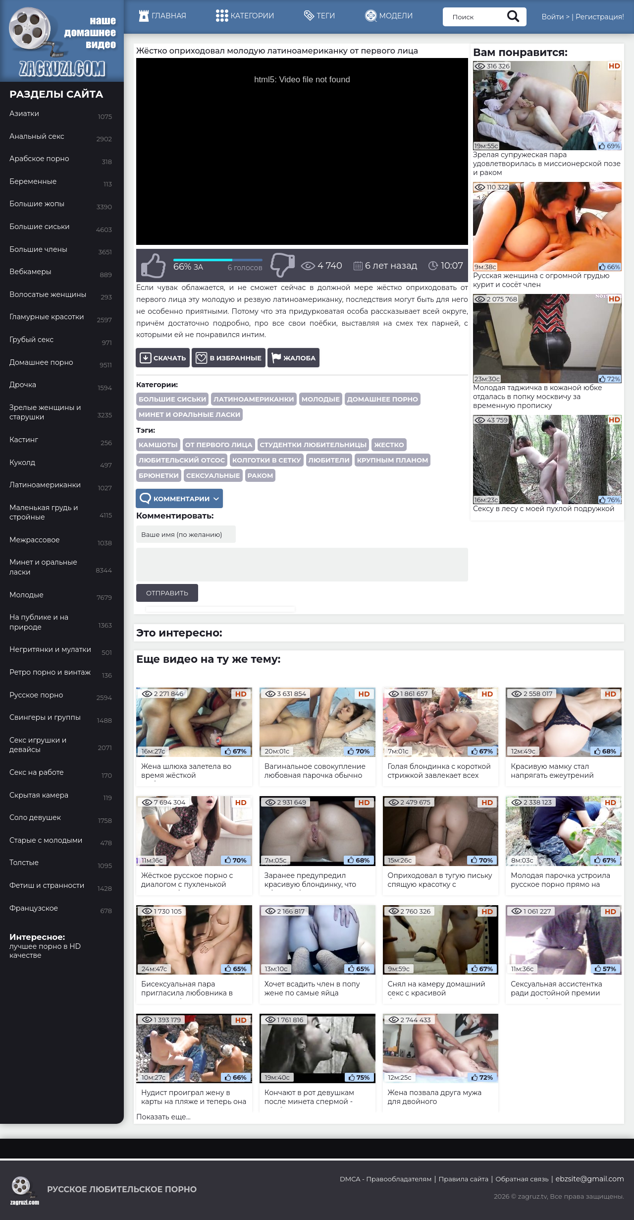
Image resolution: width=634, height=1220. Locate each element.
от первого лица (219, 445)
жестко (389, 445)
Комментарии (179, 498)
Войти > (555, 16)
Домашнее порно (382, 399)
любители (329, 460)
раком (260, 475)
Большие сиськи (172, 399)
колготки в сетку (266, 460)
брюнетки (159, 475)
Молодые (321, 399)
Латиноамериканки (253, 399)
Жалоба (293, 357)
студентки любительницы (313, 445)
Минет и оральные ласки (189, 414)
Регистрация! (600, 16)
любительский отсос (182, 460)
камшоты (158, 445)
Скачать (163, 357)
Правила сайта (464, 1179)
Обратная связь (521, 1179)
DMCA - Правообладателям (385, 1179)
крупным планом (392, 460)
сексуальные (213, 475)
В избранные (229, 357)
